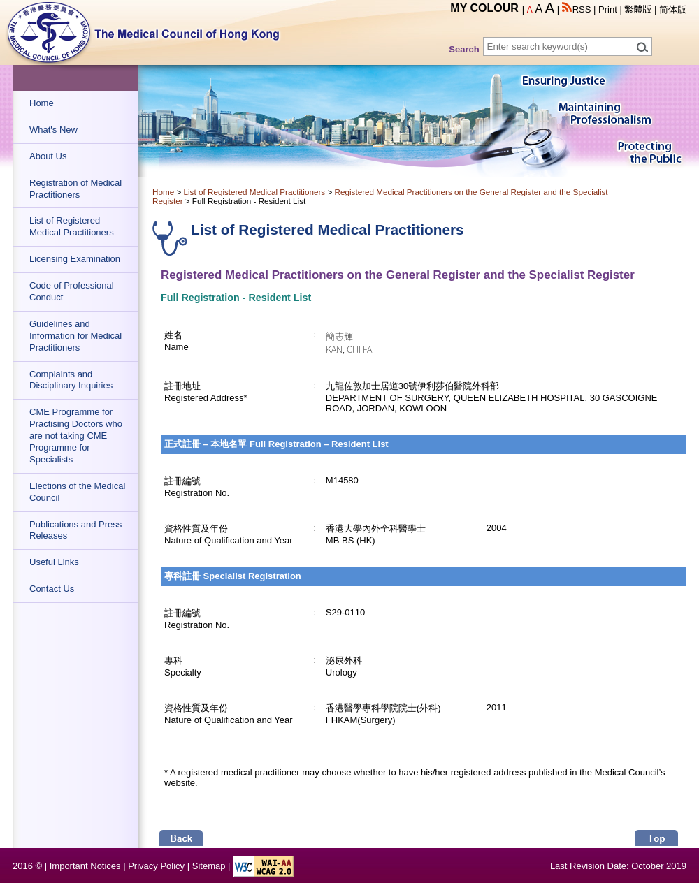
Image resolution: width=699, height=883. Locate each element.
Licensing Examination (74, 259)
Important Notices (85, 866)
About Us (47, 156)
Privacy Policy (156, 866)
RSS (576, 9)
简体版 (672, 9)
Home (41, 103)
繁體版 (637, 9)
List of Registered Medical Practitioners (71, 226)
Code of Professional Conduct (71, 291)
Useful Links (54, 562)
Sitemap (209, 866)
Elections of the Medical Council (77, 492)
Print (607, 9)
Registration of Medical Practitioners (75, 188)
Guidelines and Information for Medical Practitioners (75, 336)
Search (464, 49)
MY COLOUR (484, 8)
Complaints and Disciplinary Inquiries (71, 380)
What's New (53, 129)
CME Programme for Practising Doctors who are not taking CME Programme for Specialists (75, 436)
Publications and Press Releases (75, 530)
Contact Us (51, 588)
